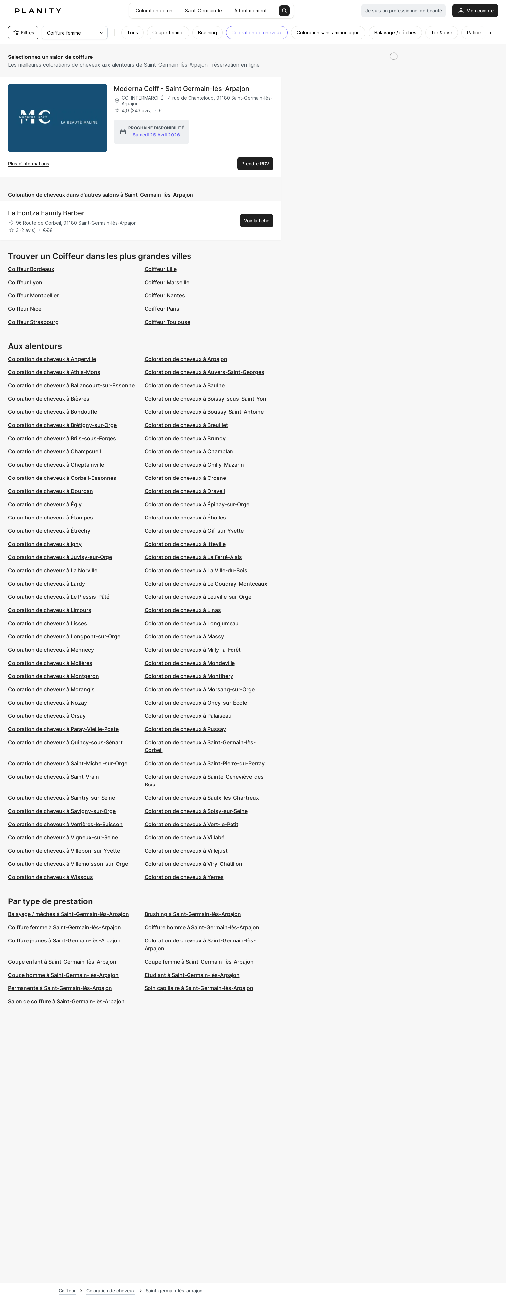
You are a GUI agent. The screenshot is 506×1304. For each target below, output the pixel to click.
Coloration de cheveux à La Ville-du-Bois (196, 570)
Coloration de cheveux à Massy (184, 636)
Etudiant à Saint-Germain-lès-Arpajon (192, 975)
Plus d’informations (28, 163)
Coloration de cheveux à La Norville (52, 570)
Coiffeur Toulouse (167, 322)
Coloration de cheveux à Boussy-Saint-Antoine (204, 411)
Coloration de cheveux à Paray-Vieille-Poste (63, 729)
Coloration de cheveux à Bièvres (48, 398)
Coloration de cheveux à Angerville (52, 359)
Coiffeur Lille (161, 269)
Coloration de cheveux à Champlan (189, 451)
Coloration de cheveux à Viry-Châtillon (193, 864)
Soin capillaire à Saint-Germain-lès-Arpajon (199, 988)
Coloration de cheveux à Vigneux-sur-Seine (63, 837)
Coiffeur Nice (24, 308)
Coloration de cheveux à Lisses (47, 623)
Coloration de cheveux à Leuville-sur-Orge (198, 597)
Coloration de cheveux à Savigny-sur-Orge (62, 811)
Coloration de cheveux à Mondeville (190, 663)
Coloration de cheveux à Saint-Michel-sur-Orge (67, 763)
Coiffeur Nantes (165, 295)
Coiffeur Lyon (25, 282)
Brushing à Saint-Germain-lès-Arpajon (193, 914)
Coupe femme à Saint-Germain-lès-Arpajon (199, 961)
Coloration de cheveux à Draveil (185, 491)
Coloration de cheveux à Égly (45, 504)
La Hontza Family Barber (46, 213)
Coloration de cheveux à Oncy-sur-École (196, 702)
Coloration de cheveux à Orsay (47, 715)
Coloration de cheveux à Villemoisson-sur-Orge (68, 864)
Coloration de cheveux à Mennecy (51, 649)
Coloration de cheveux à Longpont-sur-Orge (64, 636)
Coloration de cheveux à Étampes (50, 517)
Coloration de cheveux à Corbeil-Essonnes (62, 478)
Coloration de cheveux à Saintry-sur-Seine (61, 797)
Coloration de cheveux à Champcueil (54, 451)
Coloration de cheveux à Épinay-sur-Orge (197, 504)
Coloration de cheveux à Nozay (47, 702)
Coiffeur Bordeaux (31, 269)
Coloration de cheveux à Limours (49, 610)
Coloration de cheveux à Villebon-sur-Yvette (64, 850)
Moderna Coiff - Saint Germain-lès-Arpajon (181, 89)
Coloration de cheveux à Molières (50, 663)
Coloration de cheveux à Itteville (185, 544)
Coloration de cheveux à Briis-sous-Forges (62, 438)
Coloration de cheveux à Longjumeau (192, 623)
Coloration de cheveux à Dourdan (50, 491)
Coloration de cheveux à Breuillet (186, 425)
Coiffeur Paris (162, 308)
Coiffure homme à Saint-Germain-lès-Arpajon (202, 927)
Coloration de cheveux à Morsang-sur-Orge (200, 689)
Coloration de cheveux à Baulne (185, 385)
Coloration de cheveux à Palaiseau (188, 715)
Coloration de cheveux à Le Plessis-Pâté (58, 597)
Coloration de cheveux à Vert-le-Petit (191, 824)
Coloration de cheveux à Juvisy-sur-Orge (60, 557)
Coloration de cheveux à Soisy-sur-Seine (196, 811)
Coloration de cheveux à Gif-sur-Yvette (194, 530)
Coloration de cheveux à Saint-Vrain (53, 776)
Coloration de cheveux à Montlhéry (189, 676)
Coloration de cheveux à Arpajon (186, 359)
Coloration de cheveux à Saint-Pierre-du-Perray (205, 763)
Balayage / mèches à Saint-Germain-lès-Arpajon (68, 914)
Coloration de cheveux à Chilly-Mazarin (194, 464)
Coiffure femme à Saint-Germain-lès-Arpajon (64, 927)
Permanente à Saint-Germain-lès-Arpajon (60, 988)
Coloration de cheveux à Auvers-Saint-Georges (204, 372)
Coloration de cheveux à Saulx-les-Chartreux (202, 797)
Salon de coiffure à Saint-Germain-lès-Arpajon (66, 1001)
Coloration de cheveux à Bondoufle (52, 411)
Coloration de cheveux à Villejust (186, 850)
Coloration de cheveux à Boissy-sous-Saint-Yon (205, 398)
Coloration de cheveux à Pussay (185, 729)
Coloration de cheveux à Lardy (46, 583)
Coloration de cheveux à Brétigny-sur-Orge (62, 425)
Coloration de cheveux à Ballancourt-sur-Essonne (71, 385)
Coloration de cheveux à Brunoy (185, 438)
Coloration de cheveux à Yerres (184, 877)
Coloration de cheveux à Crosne (185, 478)
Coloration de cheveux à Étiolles (185, 517)
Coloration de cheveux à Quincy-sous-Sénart (65, 742)
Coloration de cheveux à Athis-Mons (54, 372)
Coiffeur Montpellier (33, 295)
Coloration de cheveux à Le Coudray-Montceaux (206, 583)
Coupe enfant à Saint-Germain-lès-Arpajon (62, 961)
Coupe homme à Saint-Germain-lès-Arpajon (63, 975)
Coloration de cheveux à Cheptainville (56, 464)
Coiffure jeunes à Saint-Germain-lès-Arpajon (64, 940)
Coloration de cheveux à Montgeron (53, 676)
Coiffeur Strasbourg (33, 322)
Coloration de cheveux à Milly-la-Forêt (193, 649)
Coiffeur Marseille (167, 282)
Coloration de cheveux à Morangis (51, 689)
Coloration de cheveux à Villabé (184, 837)
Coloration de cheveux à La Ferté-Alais (193, 557)
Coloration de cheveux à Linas (183, 610)
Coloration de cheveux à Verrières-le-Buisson (65, 824)
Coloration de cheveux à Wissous (50, 877)
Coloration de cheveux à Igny (45, 544)
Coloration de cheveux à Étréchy (49, 530)
